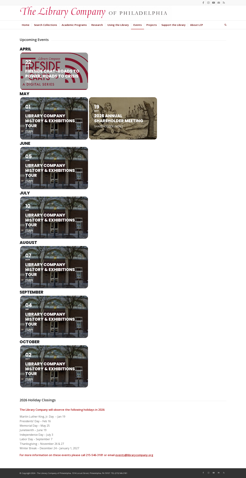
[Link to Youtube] (213, 2)
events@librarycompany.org (134, 455)
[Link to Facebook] (203, 2)
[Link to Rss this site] (223, 2)
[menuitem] (26, 25)
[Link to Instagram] (208, 2)
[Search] (224, 25)
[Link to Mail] (218, 2)
